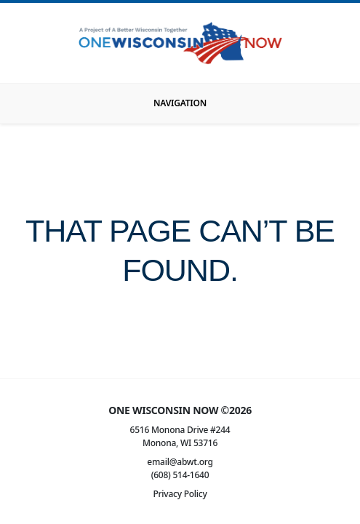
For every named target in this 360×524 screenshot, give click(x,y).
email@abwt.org (179, 462)
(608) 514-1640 (180, 475)
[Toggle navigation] (180, 103)
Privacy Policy (180, 494)
